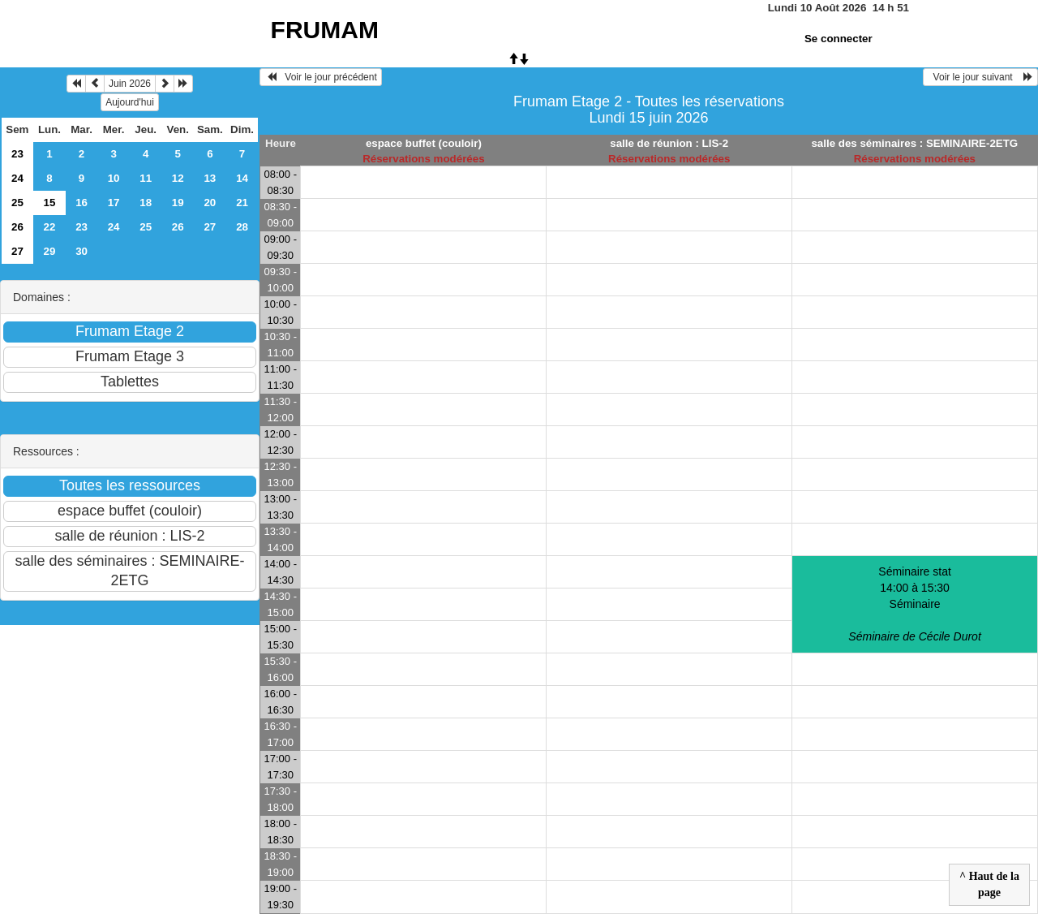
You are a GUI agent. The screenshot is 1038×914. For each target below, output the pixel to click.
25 (17, 202)
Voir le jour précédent (320, 77)
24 (17, 178)
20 (210, 202)
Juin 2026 (130, 83)
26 (17, 227)
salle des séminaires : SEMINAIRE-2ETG (914, 143)
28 (242, 227)
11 (145, 178)
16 (81, 202)
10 (114, 178)
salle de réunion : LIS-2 (669, 143)
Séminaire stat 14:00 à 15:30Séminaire (914, 604)
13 (210, 178)
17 (114, 202)
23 (17, 154)
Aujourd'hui (129, 102)
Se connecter (838, 38)
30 (81, 251)
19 (178, 202)
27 (210, 227)
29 (50, 251)
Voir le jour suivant (980, 77)
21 (242, 202)
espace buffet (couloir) (424, 143)
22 (50, 227)
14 (242, 178)
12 (178, 178)
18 (145, 202)
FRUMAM (325, 29)
